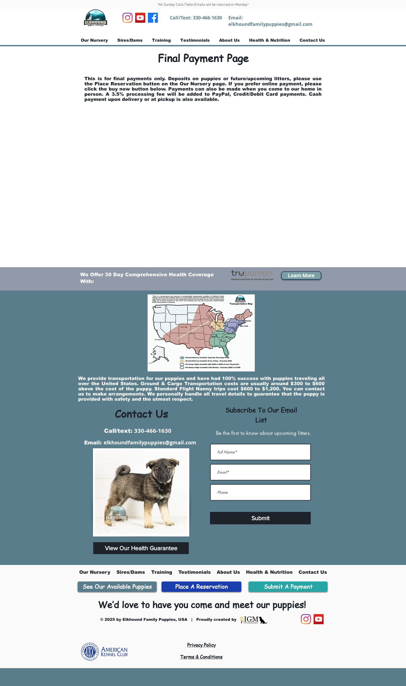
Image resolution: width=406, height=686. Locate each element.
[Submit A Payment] (288, 586)
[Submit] (260, 518)
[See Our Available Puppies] (117, 586)
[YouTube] (140, 18)
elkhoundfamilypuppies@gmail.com (270, 24)
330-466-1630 (207, 17)
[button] (301, 275)
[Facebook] (153, 18)
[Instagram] (127, 18)
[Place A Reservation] (201, 586)
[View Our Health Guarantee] (141, 548)
